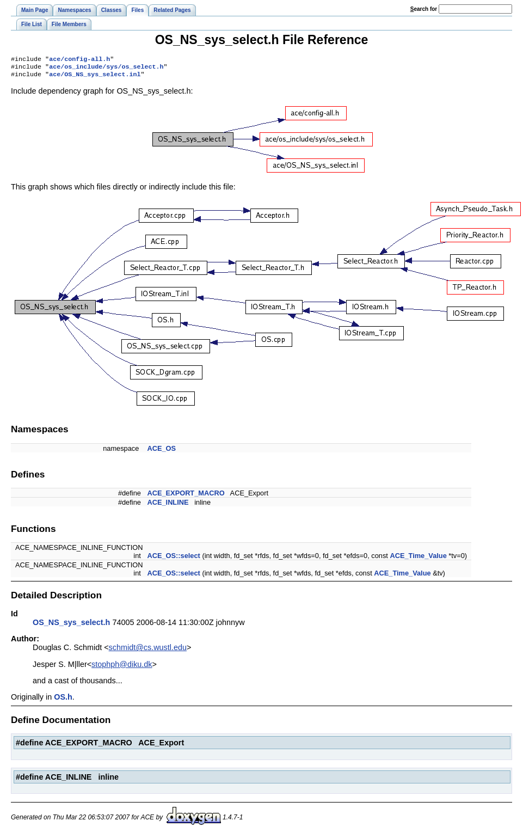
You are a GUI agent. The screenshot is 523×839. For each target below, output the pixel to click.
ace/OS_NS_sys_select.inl (94, 77)
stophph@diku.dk (121, 667)
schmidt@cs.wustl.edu (148, 650)
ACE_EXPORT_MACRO (185, 496)
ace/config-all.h (79, 60)
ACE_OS (161, 452)
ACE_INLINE (167, 505)
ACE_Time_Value (418, 559)
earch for (424, 9)
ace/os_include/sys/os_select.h (106, 68)
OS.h (63, 700)
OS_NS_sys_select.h (71, 625)
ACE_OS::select (173, 559)
